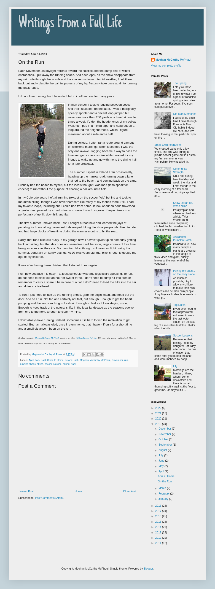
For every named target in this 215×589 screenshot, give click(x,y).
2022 (158, 408)
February (164, 493)
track (73, 364)
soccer (48, 364)
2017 (158, 511)
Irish (76, 360)
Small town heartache (167, 144)
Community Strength (180, 170)
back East (40, 360)
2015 (158, 521)
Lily (175, 366)
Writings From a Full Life (70, 23)
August (163, 450)
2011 (158, 543)
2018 (158, 505)
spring (66, 364)
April (31, 360)
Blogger (148, 568)
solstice (57, 364)
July (161, 455)
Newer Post (26, 491)
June (162, 460)
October (164, 439)
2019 (158, 424)
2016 (158, 516)
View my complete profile (166, 65)
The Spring (180, 83)
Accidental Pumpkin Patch (182, 238)
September (166, 444)
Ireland (69, 360)
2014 (158, 527)
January (164, 498)
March (163, 488)
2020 (158, 418)
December (165, 428)
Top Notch (179, 305)
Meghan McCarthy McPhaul (47, 338)
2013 (158, 532)
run (126, 360)
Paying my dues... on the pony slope (184, 272)
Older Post (129, 491)
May (161, 466)
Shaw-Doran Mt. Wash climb (183, 204)
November (117, 360)
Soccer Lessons (183, 335)
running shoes (28, 364)
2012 (158, 537)
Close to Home (55, 360)
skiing (40, 364)
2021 (158, 413)
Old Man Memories (184, 114)
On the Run (165, 481)
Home (78, 491)
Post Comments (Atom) (49, 498)
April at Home (166, 476)
